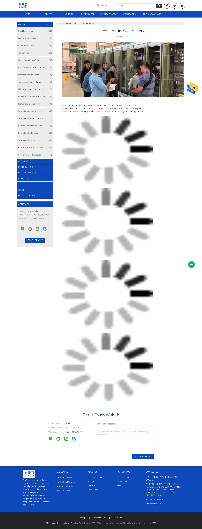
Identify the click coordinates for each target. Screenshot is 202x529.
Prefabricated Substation (35, 104)
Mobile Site (119, 518)
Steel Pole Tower (35, 31)
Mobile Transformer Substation (35, 96)
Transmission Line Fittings (35, 82)
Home (27, 14)
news (21, 184)
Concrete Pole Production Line (35, 67)
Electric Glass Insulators (35, 74)
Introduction (95, 478)
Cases (21, 190)
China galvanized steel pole (58, 523)
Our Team (93, 490)
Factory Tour (88, 14)
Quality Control (109, 14)
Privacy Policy (99, 518)
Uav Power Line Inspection (35, 155)
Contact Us (129, 14)
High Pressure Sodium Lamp (35, 147)
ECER (154, 523)
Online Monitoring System (35, 60)
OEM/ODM (122, 482)
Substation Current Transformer (35, 118)
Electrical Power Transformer (35, 89)
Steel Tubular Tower (35, 45)
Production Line (125, 478)
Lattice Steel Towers (35, 38)
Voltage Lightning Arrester (35, 125)
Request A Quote (152, 14)
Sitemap (81, 518)
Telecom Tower (35, 53)
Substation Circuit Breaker (35, 111)
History (92, 482)
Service (91, 486)
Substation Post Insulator (35, 140)
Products (48, 14)
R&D (119, 486)
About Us (68, 14)
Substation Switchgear (35, 133)
